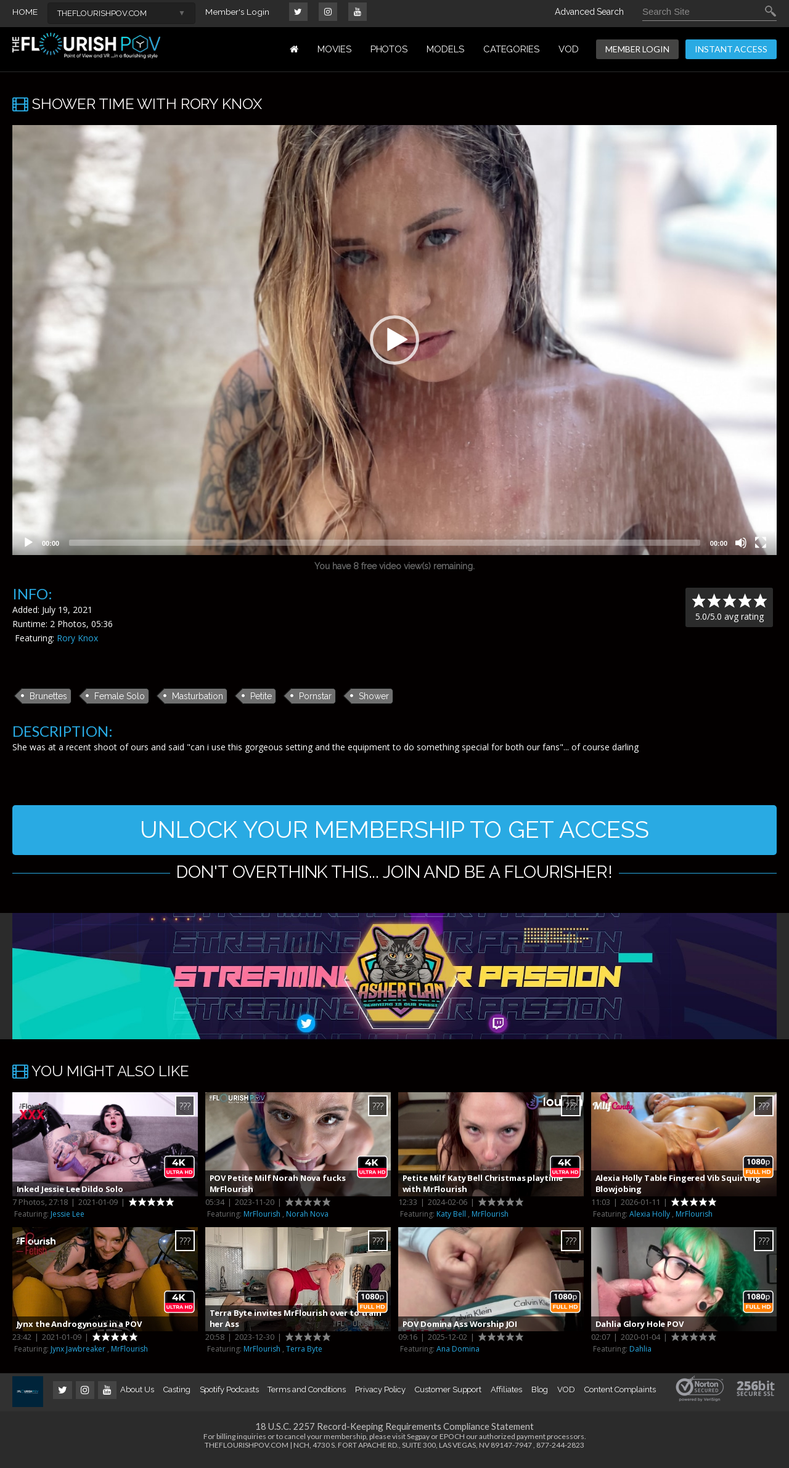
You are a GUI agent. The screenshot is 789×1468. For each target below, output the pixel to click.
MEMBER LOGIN (637, 49)
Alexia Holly (649, 1220)
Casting (176, 1395)
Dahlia (640, 1355)
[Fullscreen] (760, 543)
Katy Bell (451, 1220)
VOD (568, 49)
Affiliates (506, 1395)
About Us (136, 1395)
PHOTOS (389, 49)
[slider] (384, 543)
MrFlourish (261, 1220)
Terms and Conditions (307, 1395)
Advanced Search (589, 12)
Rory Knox (77, 638)
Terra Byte (304, 1355)
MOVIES (334, 49)
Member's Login (237, 12)
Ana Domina (458, 1355)
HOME (25, 12)
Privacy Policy (380, 1395)
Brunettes (48, 696)
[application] (394, 340)
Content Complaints (620, 1395)
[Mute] (741, 543)
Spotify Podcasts (229, 1395)
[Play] (28, 543)
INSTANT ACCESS (731, 49)
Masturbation (197, 696)
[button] (394, 340)
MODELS (445, 49)
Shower (374, 696)
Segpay (418, 1442)
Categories (511, 49)
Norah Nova (307, 1220)
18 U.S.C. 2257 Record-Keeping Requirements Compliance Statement (394, 1432)
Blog (540, 1395)
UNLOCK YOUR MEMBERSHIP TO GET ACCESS (395, 832)
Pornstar (315, 696)
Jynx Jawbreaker (78, 1355)
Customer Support (448, 1395)
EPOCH (452, 1442)
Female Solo (119, 696)
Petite (261, 696)
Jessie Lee (67, 1220)
